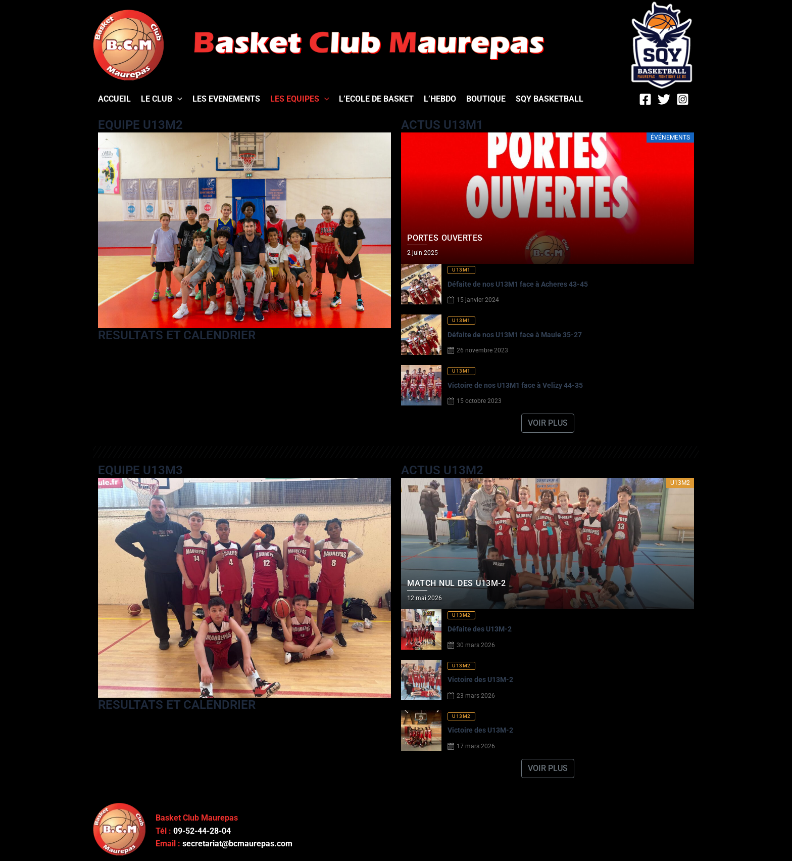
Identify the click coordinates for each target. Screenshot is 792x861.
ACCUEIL (114, 99)
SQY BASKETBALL (549, 99)
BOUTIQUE (486, 99)
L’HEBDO (440, 99)
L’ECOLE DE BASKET (376, 99)
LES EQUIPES (299, 99)
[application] (177, 99)
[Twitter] (664, 99)
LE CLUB (161, 99)
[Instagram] (682, 99)
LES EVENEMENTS (226, 99)
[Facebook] (645, 99)
